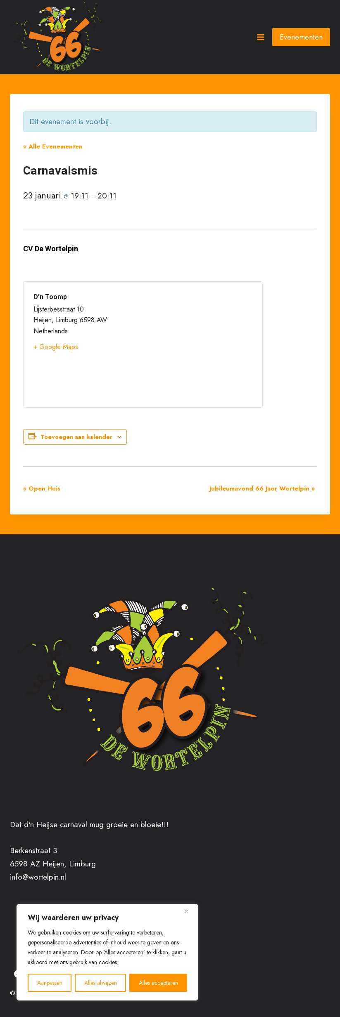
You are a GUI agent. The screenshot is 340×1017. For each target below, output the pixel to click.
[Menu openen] (260, 37)
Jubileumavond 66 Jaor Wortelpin (262, 488)
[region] (107, 952)
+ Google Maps (55, 347)
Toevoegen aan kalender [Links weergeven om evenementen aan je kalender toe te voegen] (76, 437)
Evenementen (301, 37)
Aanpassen (49, 983)
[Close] (190, 911)
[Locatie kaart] (198, 344)
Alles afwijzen (100, 983)
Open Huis (41, 488)
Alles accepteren (158, 983)
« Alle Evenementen (53, 146)
